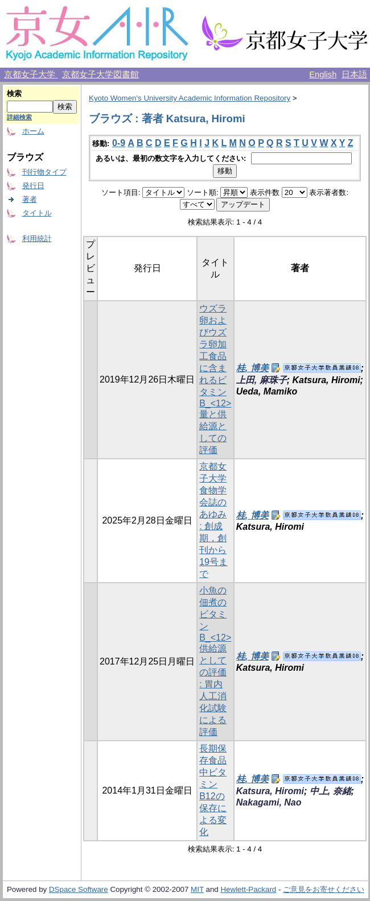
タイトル (37, 213)
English (322, 74)
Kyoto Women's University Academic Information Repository (189, 98)
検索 (14, 93)
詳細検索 (19, 117)
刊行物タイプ (44, 172)
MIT (197, 889)
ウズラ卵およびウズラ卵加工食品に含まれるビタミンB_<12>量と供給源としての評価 (215, 379)
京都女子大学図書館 (100, 74)
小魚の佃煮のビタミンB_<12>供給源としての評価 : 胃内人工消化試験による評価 (215, 661)
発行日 (33, 185)
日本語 (354, 74)
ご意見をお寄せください (323, 889)
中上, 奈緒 (330, 791)
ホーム (33, 131)
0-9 (118, 143)
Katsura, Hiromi (270, 791)
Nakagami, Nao (269, 802)
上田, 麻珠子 (261, 380)
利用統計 (37, 238)
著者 (29, 199)
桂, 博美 (252, 368)
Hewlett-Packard (248, 889)
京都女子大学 (30, 74)
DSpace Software (78, 889)
